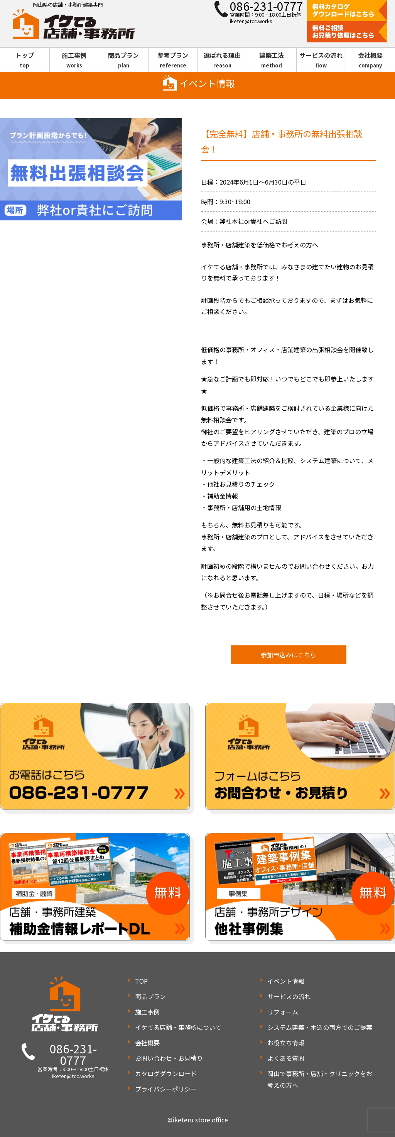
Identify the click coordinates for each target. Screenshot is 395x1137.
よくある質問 (285, 1058)
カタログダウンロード (166, 1073)
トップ (24, 60)
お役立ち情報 (285, 1042)
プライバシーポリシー (166, 1088)
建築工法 (271, 60)
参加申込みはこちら (288, 654)
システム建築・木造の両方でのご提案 (319, 1027)
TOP (141, 981)
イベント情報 (285, 981)
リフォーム (282, 1011)
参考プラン (173, 60)
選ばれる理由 (222, 60)
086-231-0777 (73, 1054)
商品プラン (123, 60)
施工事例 (74, 60)
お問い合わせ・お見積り (169, 1058)
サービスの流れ (321, 60)
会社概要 (370, 60)
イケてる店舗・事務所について (178, 1027)
